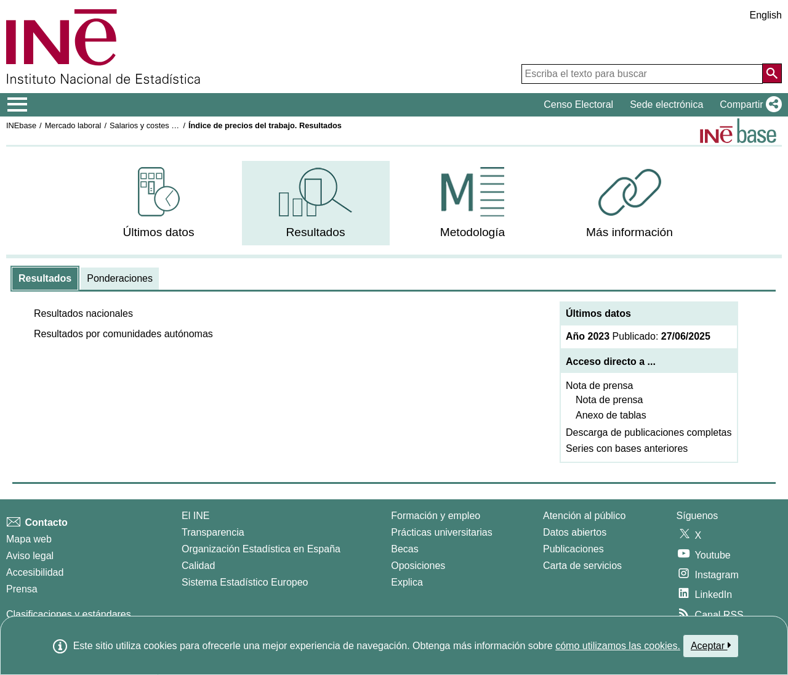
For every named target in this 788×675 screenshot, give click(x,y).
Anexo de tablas (611, 415)
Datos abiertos (574, 532)
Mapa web (29, 539)
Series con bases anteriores (627, 448)
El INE (195, 515)
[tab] (45, 279)
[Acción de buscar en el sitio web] (772, 73)
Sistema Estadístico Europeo (245, 582)
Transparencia (213, 532)
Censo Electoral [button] (578, 104)
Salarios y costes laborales (156, 125)
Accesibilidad (34, 572)
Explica (407, 582)
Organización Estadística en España (261, 549)
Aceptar (711, 645)
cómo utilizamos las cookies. (617, 645)
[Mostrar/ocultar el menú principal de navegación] (17, 105)
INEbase (21, 125)
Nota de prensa (599, 385)
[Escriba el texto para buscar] (642, 74)
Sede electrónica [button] (666, 104)
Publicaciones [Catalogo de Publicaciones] (573, 549)
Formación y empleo (435, 515)
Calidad (198, 565)
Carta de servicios (582, 565)
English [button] (766, 15)
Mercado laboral (73, 125)
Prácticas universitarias (441, 532)
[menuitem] (159, 203)
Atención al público (584, 515)
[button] (748, 105)
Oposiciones (418, 565)
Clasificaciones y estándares (68, 614)
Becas (404, 549)
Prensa (22, 589)
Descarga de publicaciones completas (648, 432)
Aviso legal (30, 555)
